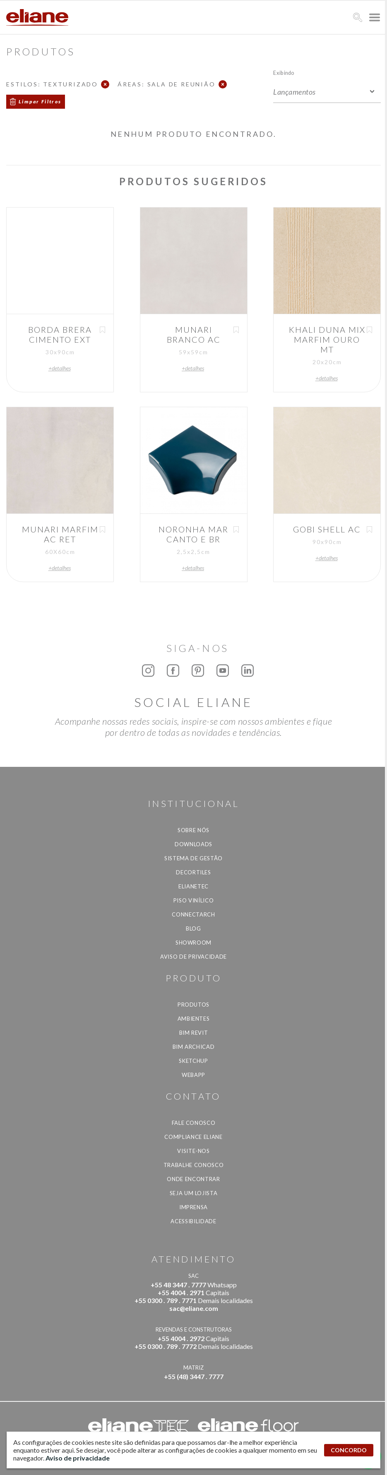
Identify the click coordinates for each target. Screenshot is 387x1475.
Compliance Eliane (193, 1137)
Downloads (193, 844)
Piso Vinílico (193, 900)
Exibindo (283, 72)
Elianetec (193, 886)
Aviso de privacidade (193, 956)
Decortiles (193, 872)
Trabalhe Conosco (193, 1165)
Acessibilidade (193, 1221)
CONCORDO (349, 1450)
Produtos (193, 1004)
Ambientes (194, 1018)
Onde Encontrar (193, 1179)
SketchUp (193, 1060)
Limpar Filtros (40, 101)
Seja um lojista (194, 1193)
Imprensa (193, 1207)
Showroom (193, 942)
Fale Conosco (194, 1122)
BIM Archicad (194, 1046)
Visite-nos (193, 1151)
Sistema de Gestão (193, 858)
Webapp (193, 1075)
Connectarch (193, 914)
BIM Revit (193, 1032)
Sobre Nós (193, 830)
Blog (193, 928)
